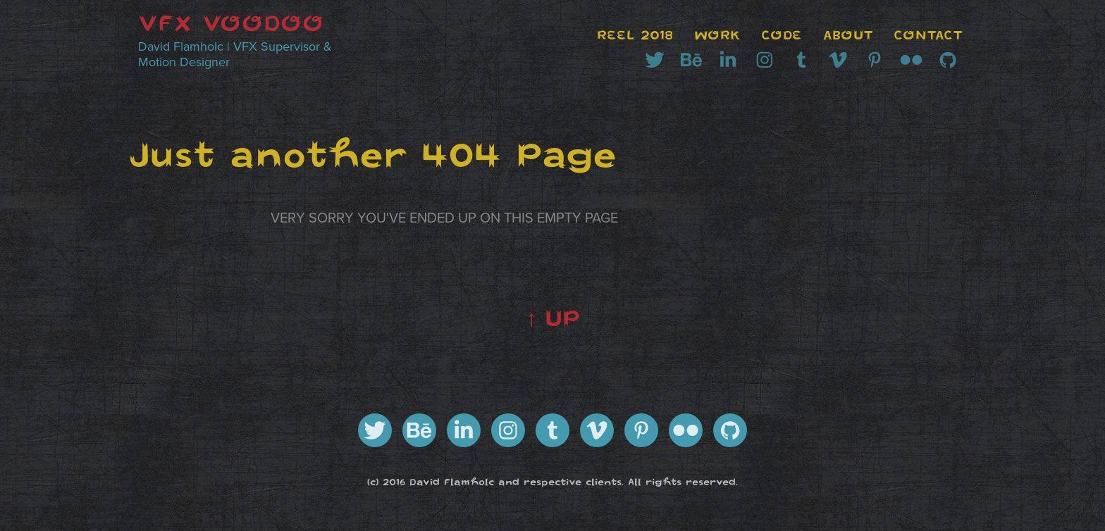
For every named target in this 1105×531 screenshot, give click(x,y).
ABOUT (848, 34)
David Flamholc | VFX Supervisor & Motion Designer (236, 53)
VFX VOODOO (231, 23)
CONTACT (928, 34)
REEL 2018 (635, 34)
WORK (717, 34)
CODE (781, 34)
